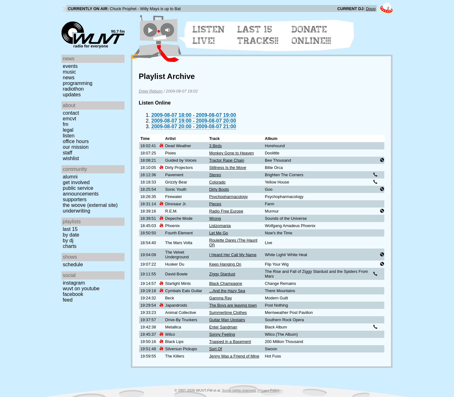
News (68, 77)
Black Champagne (225, 283)
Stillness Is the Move (227, 167)
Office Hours (76, 141)
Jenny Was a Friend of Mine (234, 356)
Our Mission (76, 147)
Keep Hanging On (225, 264)
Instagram (74, 283)
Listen (68, 135)
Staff (67, 152)
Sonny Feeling (222, 334)
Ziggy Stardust (222, 274)
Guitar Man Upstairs (227, 319)
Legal (68, 130)
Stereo (215, 174)
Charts (70, 246)
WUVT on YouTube (81, 288)
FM (65, 124)
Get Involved (76, 182)
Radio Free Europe (226, 211)
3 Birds (215, 145)
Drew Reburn (150, 91)
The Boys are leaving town (233, 305)
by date (71, 235)
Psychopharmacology (228, 196)
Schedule (73, 264)
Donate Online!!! (311, 35)
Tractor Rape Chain (226, 160)
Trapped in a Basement (230, 341)
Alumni (70, 176)
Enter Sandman (223, 327)
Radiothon (73, 89)
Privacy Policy (269, 390)
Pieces (215, 204)
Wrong (215, 218)
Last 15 (70, 229)
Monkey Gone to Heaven (231, 153)
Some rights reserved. (239, 390)
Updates (72, 94)
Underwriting (76, 211)
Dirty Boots (219, 189)
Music (69, 72)
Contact (71, 113)
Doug (370, 8)
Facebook (73, 294)
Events (70, 66)
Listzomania (219, 225)
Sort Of (215, 348)
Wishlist (71, 158)
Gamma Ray (220, 298)
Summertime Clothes (228, 312)
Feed (68, 300)
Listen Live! (209, 35)
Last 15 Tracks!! (258, 35)
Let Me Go (218, 233)
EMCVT (69, 118)
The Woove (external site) (90, 205)
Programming (77, 83)
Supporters (75, 199)
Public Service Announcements (81, 190)
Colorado (217, 182)
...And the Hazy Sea (227, 290)
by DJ (68, 240)
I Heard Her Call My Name (232, 254)
